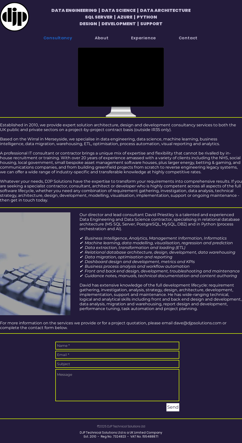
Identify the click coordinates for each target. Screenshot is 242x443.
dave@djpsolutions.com (198, 323)
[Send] (172, 407)
